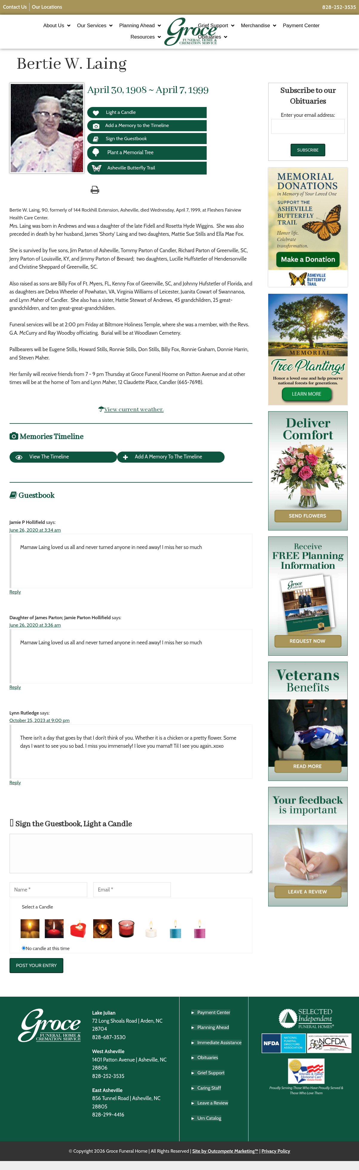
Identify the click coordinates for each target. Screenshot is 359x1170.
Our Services (77, 29)
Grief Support (234, 29)
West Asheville (108, 1060)
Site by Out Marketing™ (225, 1160)
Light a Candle (115, 120)
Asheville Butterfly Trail (124, 177)
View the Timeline (42, 465)
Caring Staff (209, 1097)
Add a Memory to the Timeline (132, 133)
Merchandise (276, 29)
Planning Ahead (122, 29)
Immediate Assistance (219, 1051)
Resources (128, 40)
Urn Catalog (209, 1127)
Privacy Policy (275, 1160)
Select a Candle (37, 915)
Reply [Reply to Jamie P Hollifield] (15, 600)
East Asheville (107, 1099)
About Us (39, 29)
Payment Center (318, 29)
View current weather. (134, 418)
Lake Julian (103, 1021)
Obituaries (230, 40)
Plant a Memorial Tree (123, 161)
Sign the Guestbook (120, 147)
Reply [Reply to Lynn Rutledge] (15, 791)
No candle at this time (48, 957)
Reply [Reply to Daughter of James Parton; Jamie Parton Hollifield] (15, 696)
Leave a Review (212, 1112)
